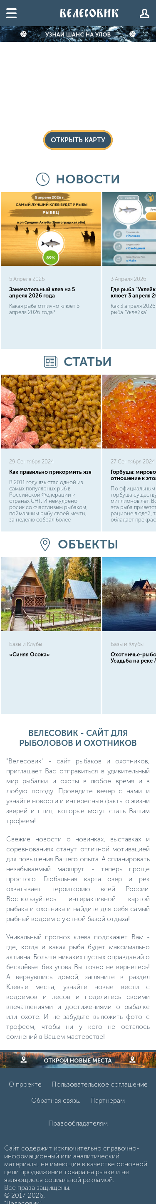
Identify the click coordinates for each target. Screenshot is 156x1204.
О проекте (25, 1084)
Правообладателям (78, 1123)
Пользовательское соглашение (100, 1084)
